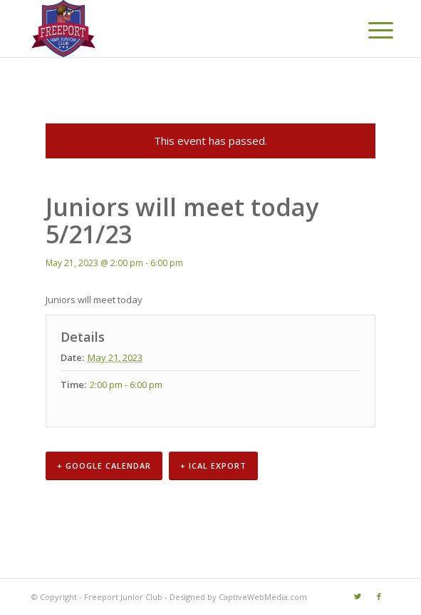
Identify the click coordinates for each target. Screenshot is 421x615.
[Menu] (369, 30)
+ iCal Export (213, 465)
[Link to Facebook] (379, 596)
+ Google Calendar (104, 465)
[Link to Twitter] (357, 596)
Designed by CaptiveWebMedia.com (238, 596)
